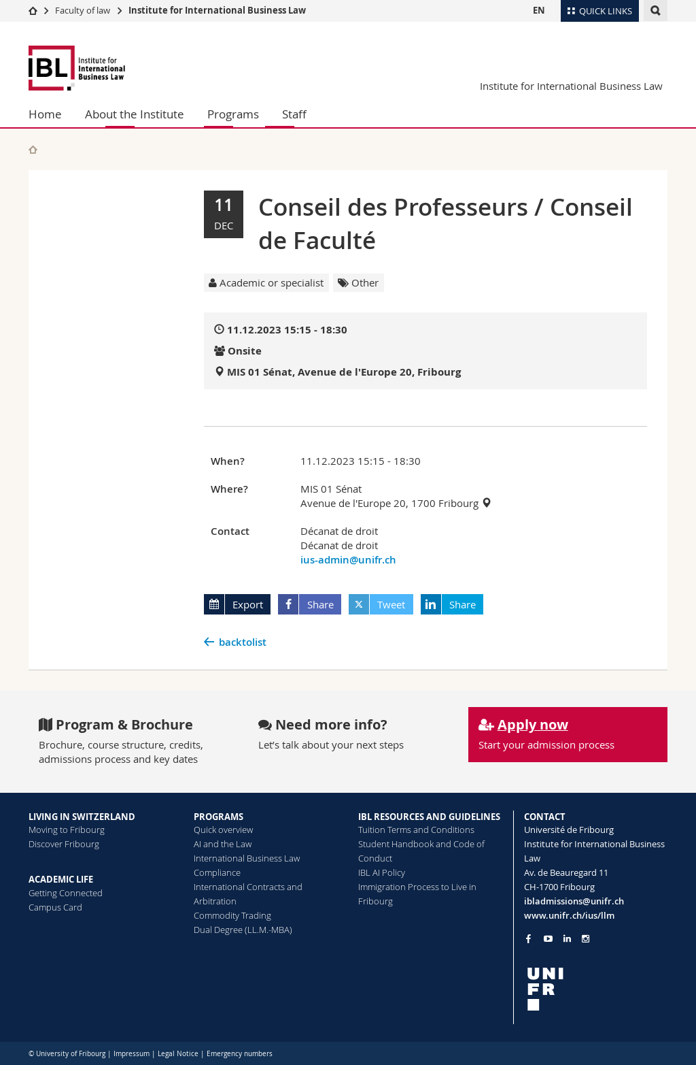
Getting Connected (66, 893)
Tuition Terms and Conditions (416, 829)
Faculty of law (82, 10)
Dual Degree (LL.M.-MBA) (243, 929)
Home (45, 114)
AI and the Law (222, 844)
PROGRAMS (218, 816)
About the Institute (134, 114)
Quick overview (223, 829)
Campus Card (55, 907)
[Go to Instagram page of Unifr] (585, 938)
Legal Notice (178, 1053)
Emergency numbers (240, 1053)
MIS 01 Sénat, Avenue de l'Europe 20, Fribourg (344, 372)
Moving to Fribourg (67, 829)
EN (539, 10)
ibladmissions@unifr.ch (574, 901)
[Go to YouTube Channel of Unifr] (548, 938)
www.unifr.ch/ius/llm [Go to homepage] (569, 915)
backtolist (242, 642)
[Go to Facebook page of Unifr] (528, 938)
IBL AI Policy (381, 872)
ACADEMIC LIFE (61, 879)
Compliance (217, 872)
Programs (233, 114)
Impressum (132, 1053)
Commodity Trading (232, 915)
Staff (294, 114)
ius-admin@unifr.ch (348, 560)
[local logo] (596, 989)
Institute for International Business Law (217, 10)
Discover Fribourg (64, 844)
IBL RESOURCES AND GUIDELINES (429, 816)
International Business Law (247, 858)
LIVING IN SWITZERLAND (82, 816)
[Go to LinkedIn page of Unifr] (567, 938)
